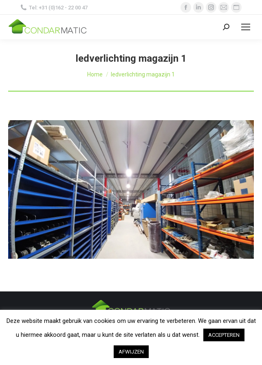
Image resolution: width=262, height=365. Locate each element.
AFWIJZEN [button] (131, 352)
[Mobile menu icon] (246, 27)
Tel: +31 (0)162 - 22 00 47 (54, 7)
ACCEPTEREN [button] (224, 335)
